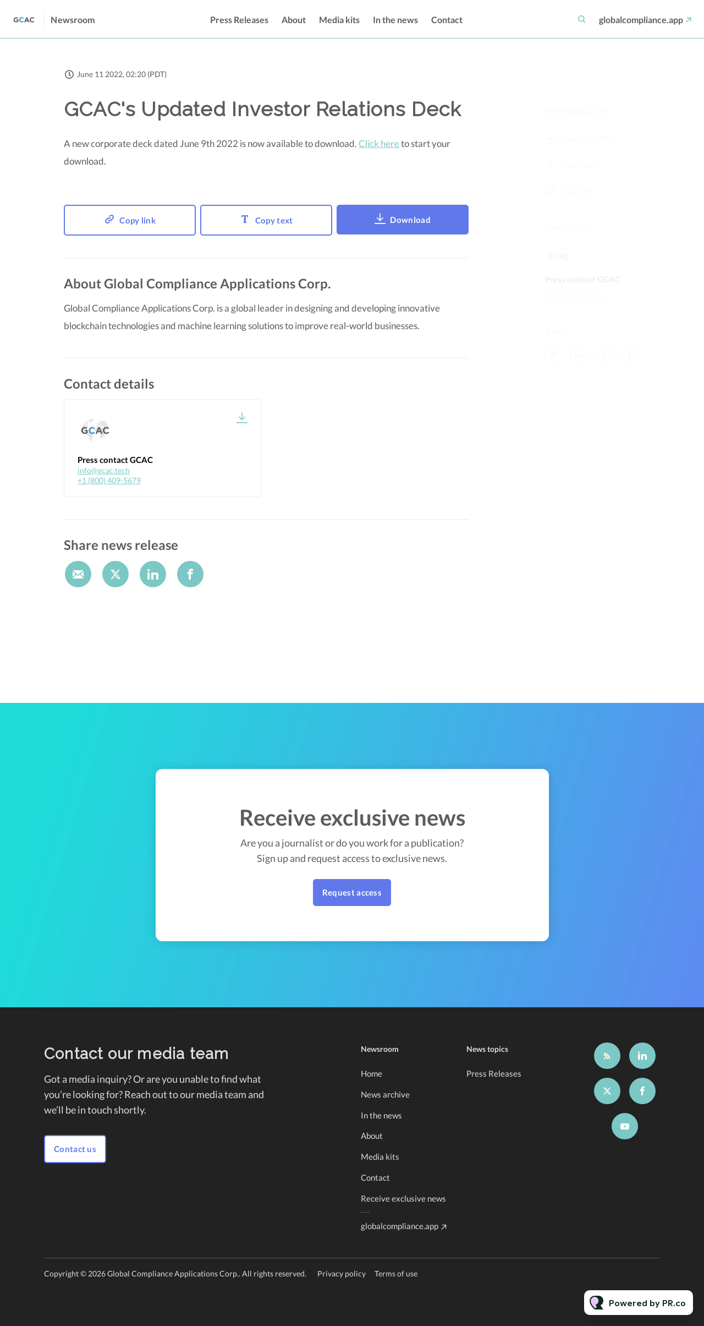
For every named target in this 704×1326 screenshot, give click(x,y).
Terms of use (396, 1273)
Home (371, 1073)
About (294, 19)
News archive (385, 1094)
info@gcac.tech (104, 470)
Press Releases (239, 19)
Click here (379, 143)
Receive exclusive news (403, 1198)
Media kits (339, 19)
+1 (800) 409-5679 (109, 480)
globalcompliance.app (641, 19)
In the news (395, 19)
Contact (447, 19)
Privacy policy (341, 1273)
